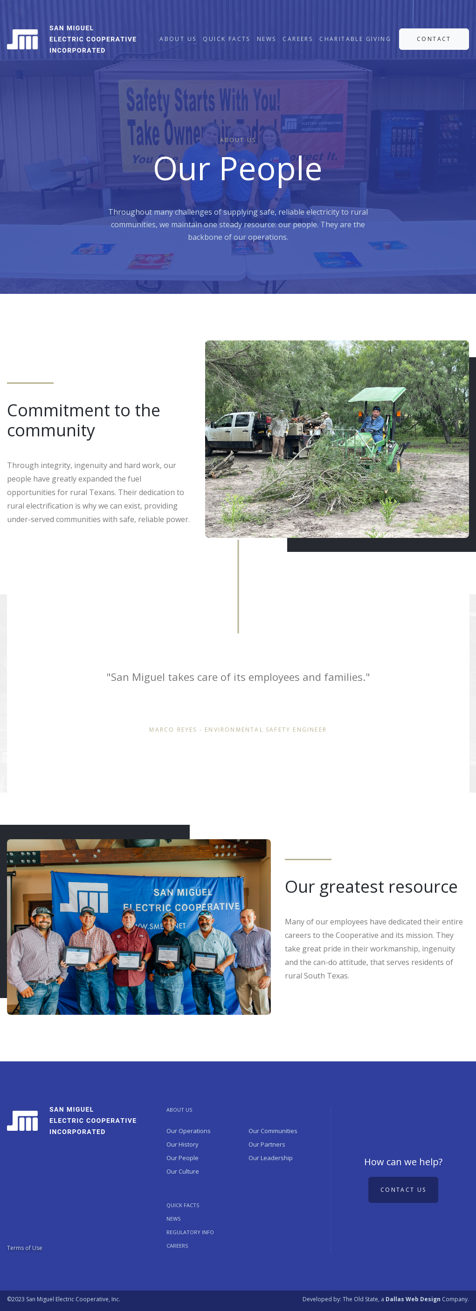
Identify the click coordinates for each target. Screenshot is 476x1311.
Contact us (403, 1190)
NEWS (266, 39)
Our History (182, 1144)
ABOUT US (177, 39)
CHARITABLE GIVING (355, 39)
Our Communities (272, 1131)
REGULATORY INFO (190, 1232)
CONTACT (434, 39)
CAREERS (298, 39)
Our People (182, 1158)
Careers (177, 1245)
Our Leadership (270, 1158)
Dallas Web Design (413, 1299)
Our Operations (188, 1131)
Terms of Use (24, 1248)
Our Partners (266, 1144)
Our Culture (182, 1171)
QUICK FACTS (226, 39)
